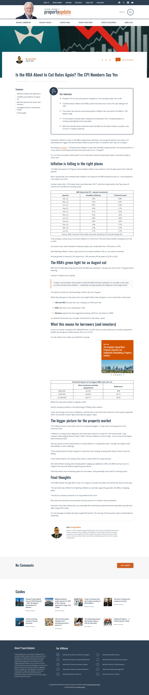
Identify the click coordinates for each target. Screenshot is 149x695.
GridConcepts (81, 687)
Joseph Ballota (31, 59)
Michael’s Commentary (23, 22)
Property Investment (86, 22)
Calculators (100, 3)
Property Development (108, 22)
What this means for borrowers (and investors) (29, 103)
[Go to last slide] (111, 374)
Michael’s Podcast (45, 22)
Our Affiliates (62, 648)
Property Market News (22, 81)
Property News (65, 22)
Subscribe (68, 3)
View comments (127, 60)
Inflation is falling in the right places (29, 94)
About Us (46, 3)
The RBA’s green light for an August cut (28, 98)
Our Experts (78, 3)
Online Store (89, 3)
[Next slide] (123, 374)
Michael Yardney (57, 3)
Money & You (129, 22)
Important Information (93, 684)
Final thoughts (21, 113)
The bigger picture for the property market (28, 109)
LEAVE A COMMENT (125, 565)
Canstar (64, 147)
